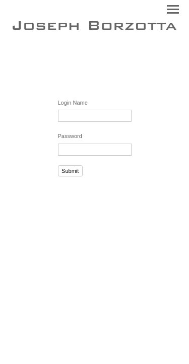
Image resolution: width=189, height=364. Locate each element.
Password (70, 136)
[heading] (94, 28)
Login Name (73, 103)
